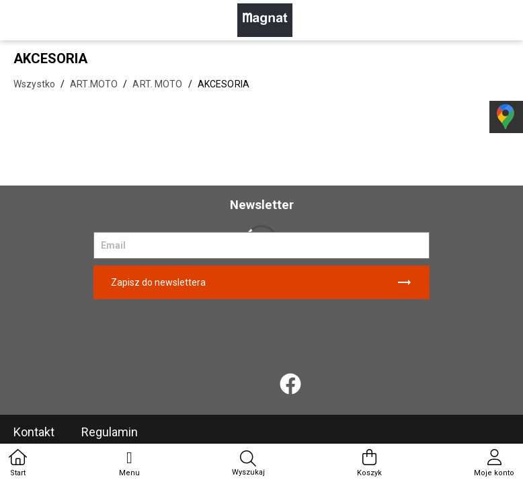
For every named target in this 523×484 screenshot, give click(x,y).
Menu (129, 463)
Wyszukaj (248, 463)
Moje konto (494, 463)
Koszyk (369, 463)
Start (18, 463)
